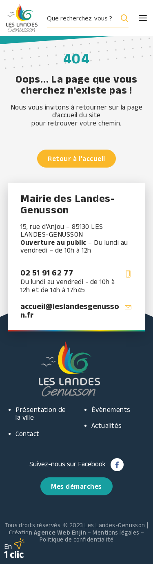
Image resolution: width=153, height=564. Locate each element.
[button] (135, 18)
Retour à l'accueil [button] (76, 158)
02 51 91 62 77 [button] (46, 272)
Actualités (106, 425)
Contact (28, 433)
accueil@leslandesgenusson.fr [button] (69, 310)
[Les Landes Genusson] (22, 18)
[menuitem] (91, 18)
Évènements (111, 409)
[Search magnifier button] (123, 18)
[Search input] (81, 18)
